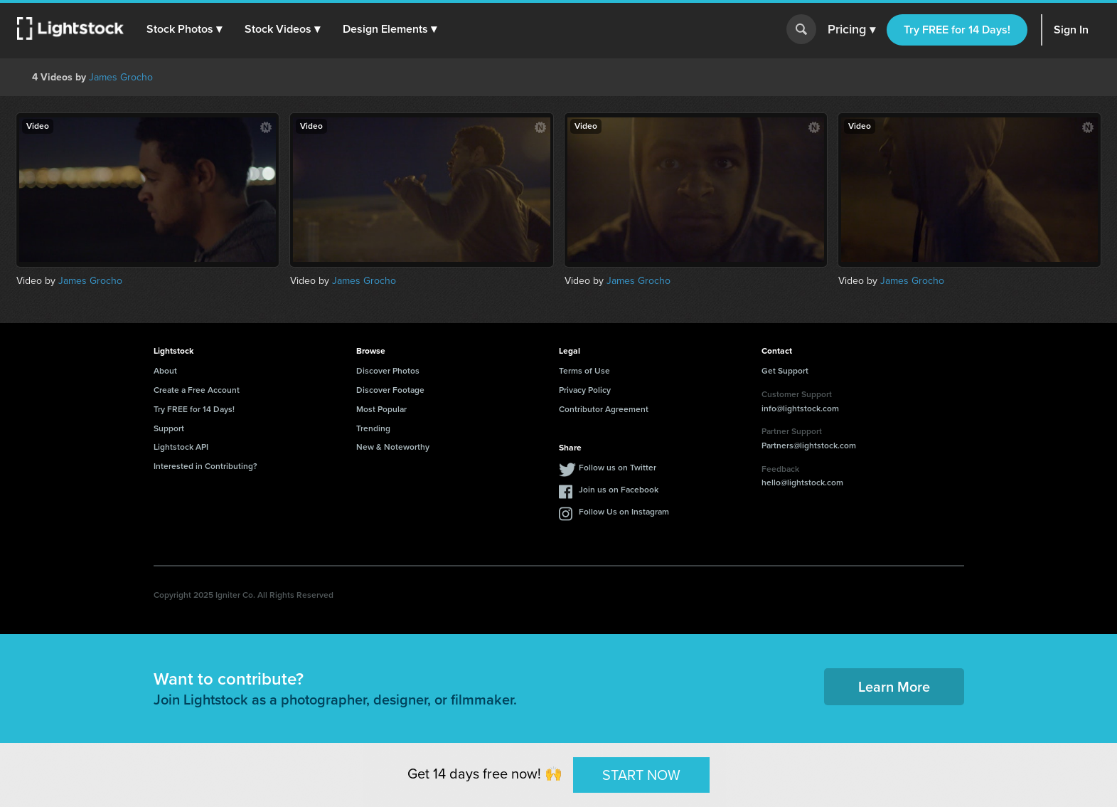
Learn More (894, 686)
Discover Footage (390, 390)
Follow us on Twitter (617, 467)
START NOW (641, 774)
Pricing (851, 30)
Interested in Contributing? (205, 466)
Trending (373, 428)
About (165, 370)
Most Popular (381, 409)
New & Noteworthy (392, 447)
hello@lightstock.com (802, 482)
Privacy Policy (585, 390)
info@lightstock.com (800, 408)
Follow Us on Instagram (624, 511)
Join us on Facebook (618, 489)
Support (169, 428)
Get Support (784, 370)
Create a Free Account (197, 390)
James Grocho (121, 77)
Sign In (1071, 29)
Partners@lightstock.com (808, 445)
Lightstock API (181, 447)
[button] (184, 29)
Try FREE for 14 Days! (957, 29)
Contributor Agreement (603, 409)
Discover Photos (387, 370)
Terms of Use (584, 370)
